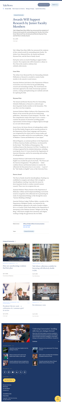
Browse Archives (7, 385)
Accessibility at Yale (7, 393)
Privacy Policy (6, 395)
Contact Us (6, 390)
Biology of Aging (30, 8)
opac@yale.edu (27, 227)
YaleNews (8, 6)
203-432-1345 (26, 228)
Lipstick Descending (40, 8)
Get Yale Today (9, 380)
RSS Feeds (5, 386)
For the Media (6, 388)
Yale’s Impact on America (18, 8)
